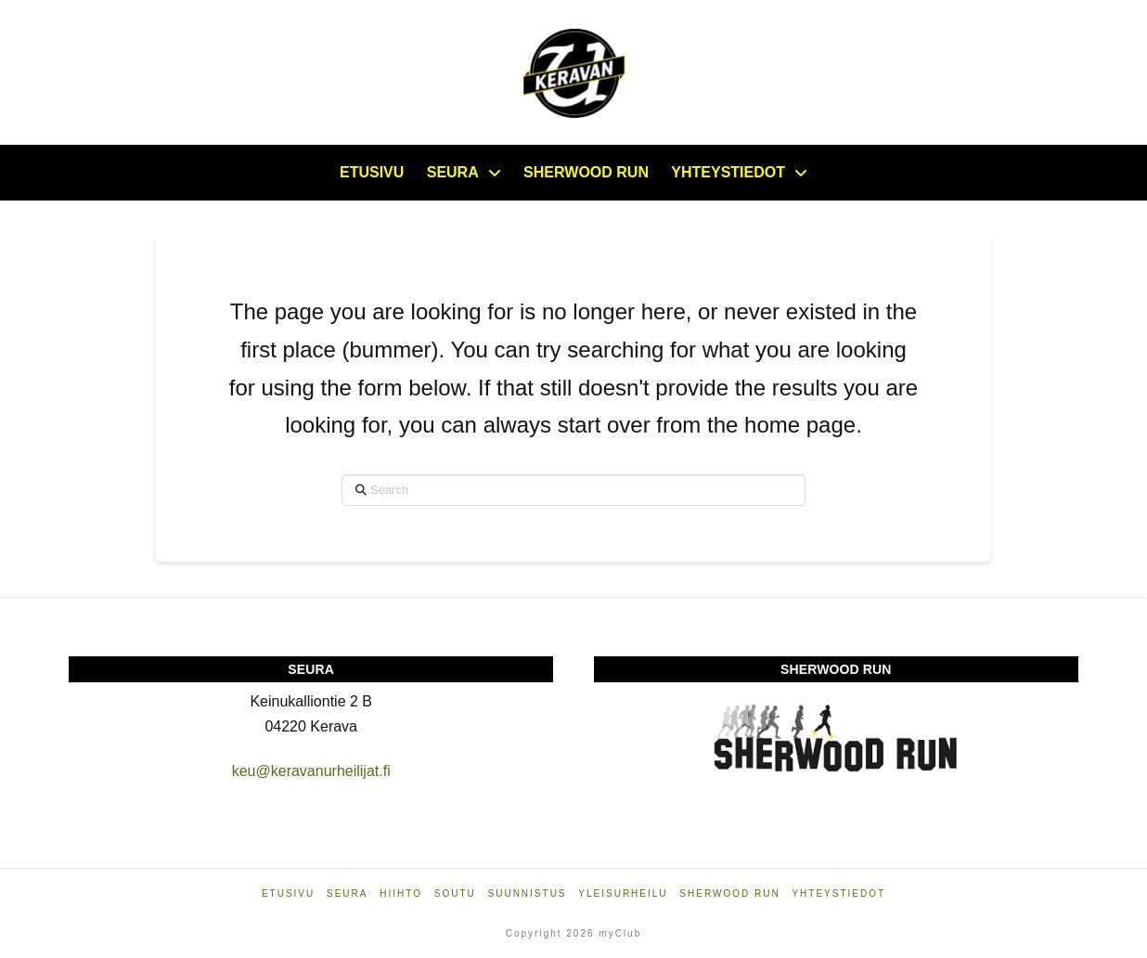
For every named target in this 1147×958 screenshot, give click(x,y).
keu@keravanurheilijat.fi (311, 771)
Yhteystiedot (838, 893)
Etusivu (288, 893)
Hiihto (401, 893)
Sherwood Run (729, 893)
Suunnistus (527, 893)
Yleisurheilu (622, 893)
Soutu (455, 893)
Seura (347, 893)
